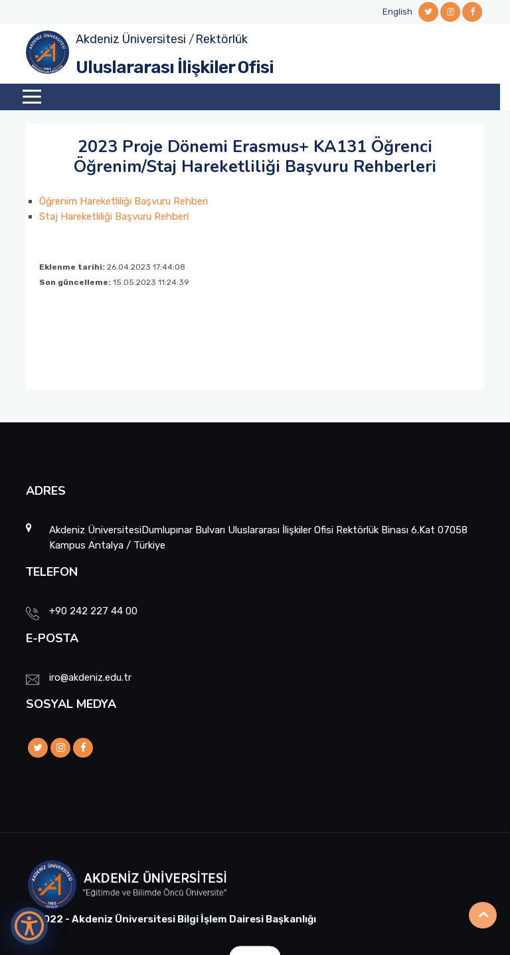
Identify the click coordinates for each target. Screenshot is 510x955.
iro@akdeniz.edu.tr (90, 677)
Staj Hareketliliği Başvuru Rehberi (114, 216)
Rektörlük (221, 39)
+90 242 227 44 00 (93, 611)
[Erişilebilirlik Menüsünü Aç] (29, 925)
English (397, 12)
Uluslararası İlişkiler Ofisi (175, 67)
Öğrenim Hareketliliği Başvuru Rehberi (123, 201)
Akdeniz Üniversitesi (131, 39)
